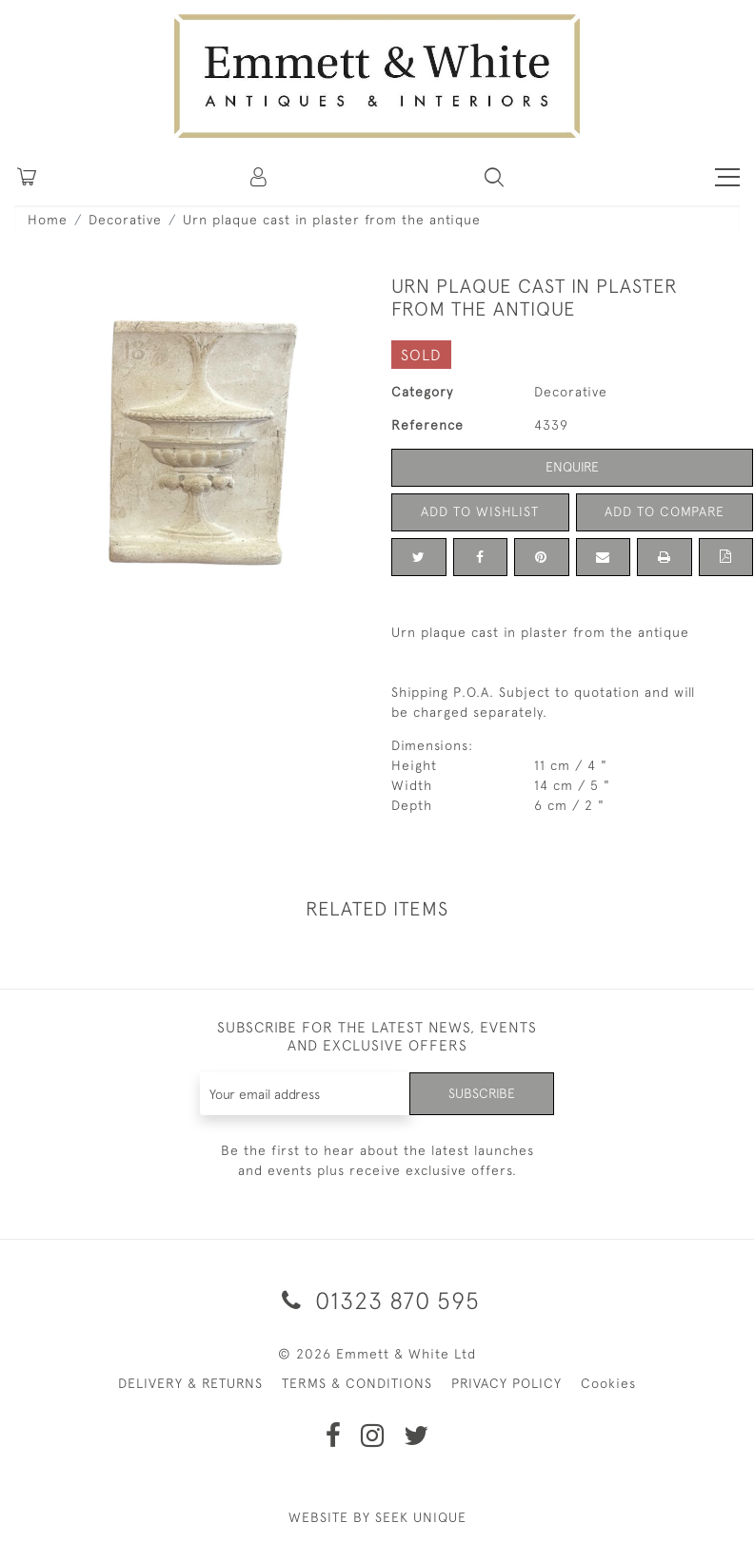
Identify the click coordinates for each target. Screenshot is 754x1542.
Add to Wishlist (480, 511)
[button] (494, 177)
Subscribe (481, 1093)
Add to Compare (664, 511)
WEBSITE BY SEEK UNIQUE (377, 1517)
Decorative (125, 219)
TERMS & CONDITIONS (357, 1383)
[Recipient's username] (305, 1093)
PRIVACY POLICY (506, 1383)
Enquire (572, 466)
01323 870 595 (377, 1300)
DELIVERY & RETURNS (190, 1383)
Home (48, 219)
